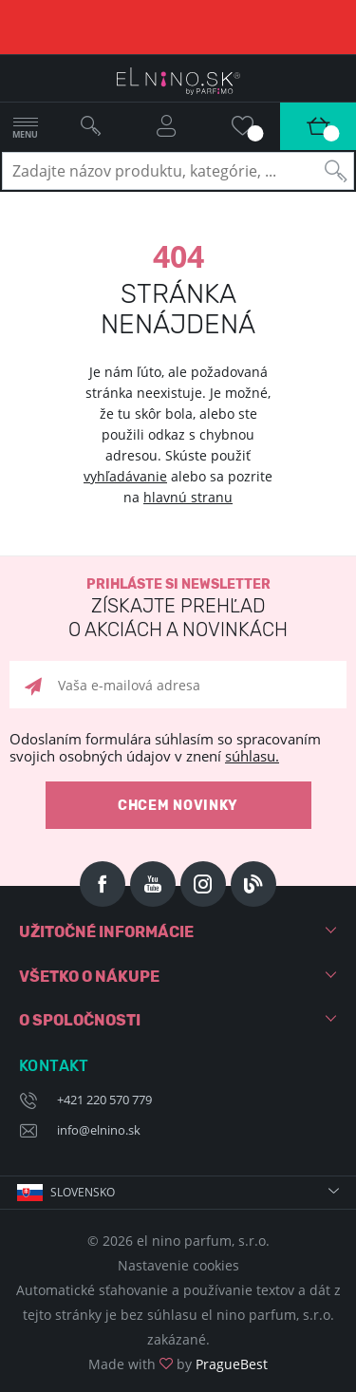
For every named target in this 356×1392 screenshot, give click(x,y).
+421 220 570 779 (104, 1099)
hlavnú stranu (188, 497)
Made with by (178, 1364)
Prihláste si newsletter (178, 609)
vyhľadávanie (125, 476)
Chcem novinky (178, 806)
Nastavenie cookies (178, 1265)
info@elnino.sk (99, 1129)
